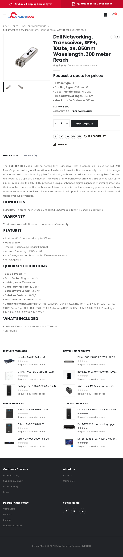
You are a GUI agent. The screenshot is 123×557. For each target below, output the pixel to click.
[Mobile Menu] (5, 15)
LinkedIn (67, 136)
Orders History (10, 486)
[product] (9, 361)
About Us (68, 475)
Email (79, 136)
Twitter (61, 136)
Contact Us (69, 480)
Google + (73, 136)
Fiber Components (81, 111)
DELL (68, 111)
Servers (7, 520)
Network (7, 514)
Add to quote (84, 123)
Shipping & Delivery (13, 480)
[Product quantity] (61, 123)
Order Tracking (11, 475)
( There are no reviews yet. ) (82, 65)
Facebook (55, 136)
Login (6, 492)
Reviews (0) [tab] (30, 155)
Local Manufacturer (13, 525)
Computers (9, 508)
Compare (62, 144)
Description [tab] (10, 155)
